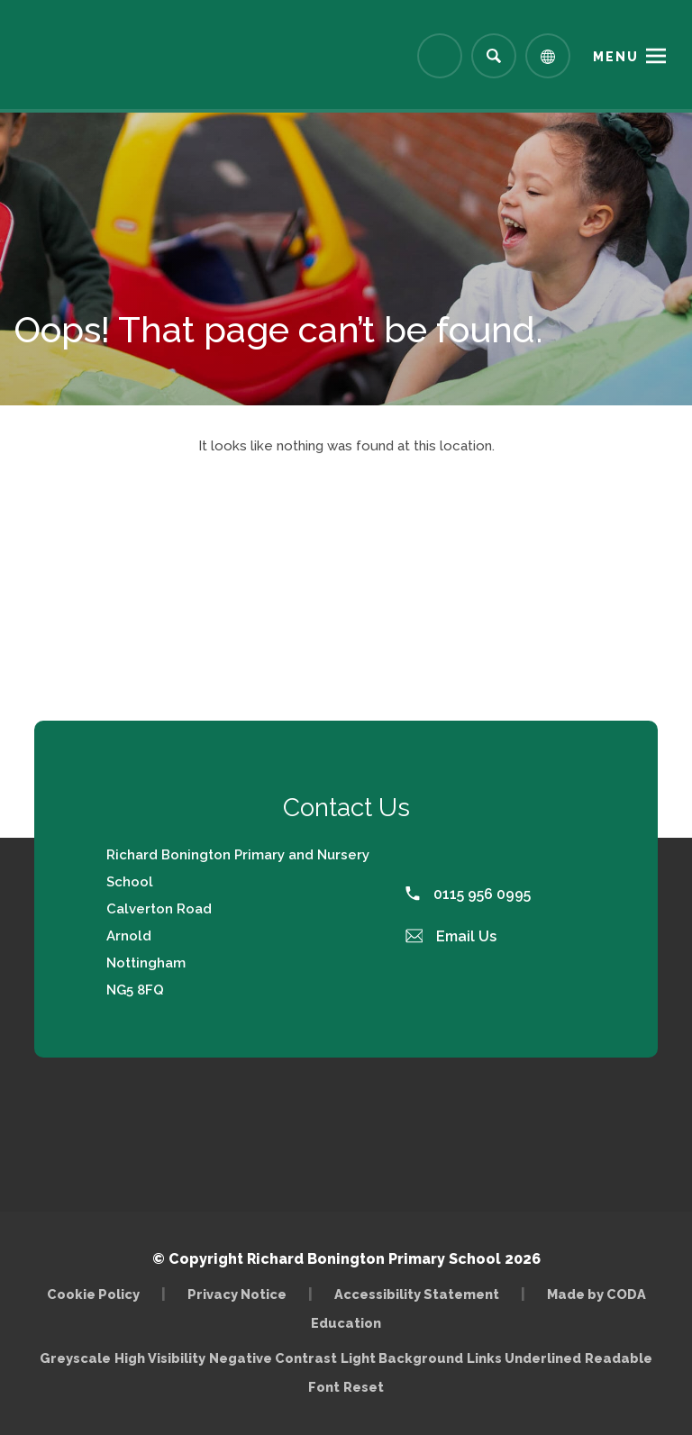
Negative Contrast (273, 1358)
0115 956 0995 (468, 894)
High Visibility (159, 1358)
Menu (616, 57)
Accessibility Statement (416, 1294)
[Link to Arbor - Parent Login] (439, 55)
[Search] (493, 55)
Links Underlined (524, 1358)
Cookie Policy (93, 1294)
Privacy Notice (237, 1294)
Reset (363, 1386)
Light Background (402, 1358)
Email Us (451, 936)
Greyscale (75, 1358)
